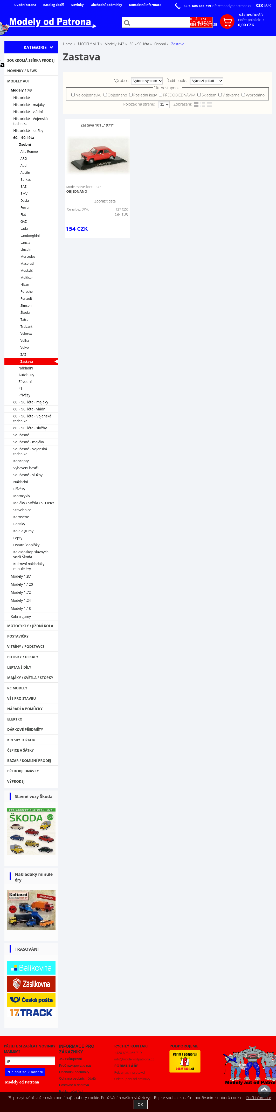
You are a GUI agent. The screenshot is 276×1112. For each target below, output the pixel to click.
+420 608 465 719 (128, 1052)
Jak (70, 1059)
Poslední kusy (145, 94)
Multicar (26, 277)
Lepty (17, 537)
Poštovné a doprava (74, 1085)
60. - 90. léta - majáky (30, 402)
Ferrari (25, 207)
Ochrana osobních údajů (77, 1078)
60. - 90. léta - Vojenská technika (32, 418)
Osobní (24, 144)
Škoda (25, 312)
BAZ (23, 186)
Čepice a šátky (20, 750)
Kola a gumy (23, 530)
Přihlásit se (196, 19)
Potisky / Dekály (22, 657)
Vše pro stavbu (21, 698)
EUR (267, 5)
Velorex (26, 333)
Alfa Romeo (29, 151)
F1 (20, 388)
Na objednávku (88, 94)
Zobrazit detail (105, 201)
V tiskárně (231, 94)
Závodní (25, 381)
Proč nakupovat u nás (75, 1065)
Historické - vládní (28, 111)
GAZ (23, 221)
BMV (23, 193)
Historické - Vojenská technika (30, 121)
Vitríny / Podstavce (26, 646)
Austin (25, 172)
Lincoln (25, 249)
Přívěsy (24, 395)
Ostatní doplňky (26, 544)
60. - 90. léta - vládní (29, 409)
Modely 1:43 (21, 90)
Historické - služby (28, 130)
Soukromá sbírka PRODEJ (31, 60)
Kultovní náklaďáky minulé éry (28, 566)
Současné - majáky (28, 441)
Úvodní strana (25, 5)
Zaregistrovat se (201, 24)
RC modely (17, 688)
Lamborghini (30, 235)
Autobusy (26, 374)
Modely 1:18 (21, 608)
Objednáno (117, 94)
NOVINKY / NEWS (22, 70)
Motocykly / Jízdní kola (30, 626)
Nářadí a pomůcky (25, 709)
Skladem (209, 94)
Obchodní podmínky (106, 5)
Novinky (77, 5)
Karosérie (21, 516)
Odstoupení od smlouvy (132, 1078)
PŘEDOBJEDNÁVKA (179, 94)
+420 (197, 5)
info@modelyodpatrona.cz (231, 5)
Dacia (24, 200)
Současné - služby (28, 474)
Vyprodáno (255, 94)
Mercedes (27, 256)
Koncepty (21, 460)
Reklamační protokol (129, 1072)
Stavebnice (22, 509)
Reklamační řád (71, 1091)
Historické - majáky (29, 104)
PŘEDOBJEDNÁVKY (23, 771)
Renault (26, 298)
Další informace (258, 1097)
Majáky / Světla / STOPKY (33, 502)
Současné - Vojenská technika (30, 451)
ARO (23, 158)
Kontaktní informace (145, 5)
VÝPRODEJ (16, 781)
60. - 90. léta (23, 137)
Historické (21, 97)
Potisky (19, 523)
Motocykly (21, 495)
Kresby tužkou (21, 740)
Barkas (25, 179)
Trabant (26, 326)
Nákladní (25, 368)
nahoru (264, 1091)
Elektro (15, 719)
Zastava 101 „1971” (97, 125)
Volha (24, 340)
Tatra (24, 319)
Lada (24, 228)
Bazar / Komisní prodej (29, 760)
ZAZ (23, 354)
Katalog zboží (53, 5)
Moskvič (26, 270)
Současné (21, 434)
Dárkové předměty (25, 729)
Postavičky (18, 636)
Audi (23, 165)
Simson (26, 305)
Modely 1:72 (21, 592)
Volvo (24, 347)
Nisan (24, 284)
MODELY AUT (18, 81)
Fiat (23, 214)
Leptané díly (19, 667)
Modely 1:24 (21, 600)
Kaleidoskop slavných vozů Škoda (31, 554)
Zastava (26, 361)
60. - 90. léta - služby (30, 427)
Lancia (25, 242)
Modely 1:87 (21, 576)
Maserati (27, 263)
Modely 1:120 (22, 584)
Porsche (26, 291)
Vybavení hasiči (25, 467)
